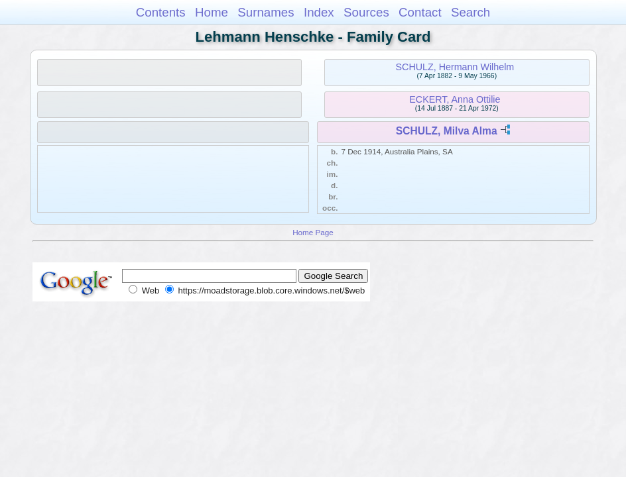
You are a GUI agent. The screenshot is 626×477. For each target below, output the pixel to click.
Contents (161, 12)
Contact (420, 12)
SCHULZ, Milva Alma (446, 130)
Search (470, 12)
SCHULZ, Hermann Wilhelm (455, 67)
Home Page (313, 232)
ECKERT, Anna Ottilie (454, 99)
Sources (366, 12)
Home (211, 12)
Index (319, 12)
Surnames (265, 12)
